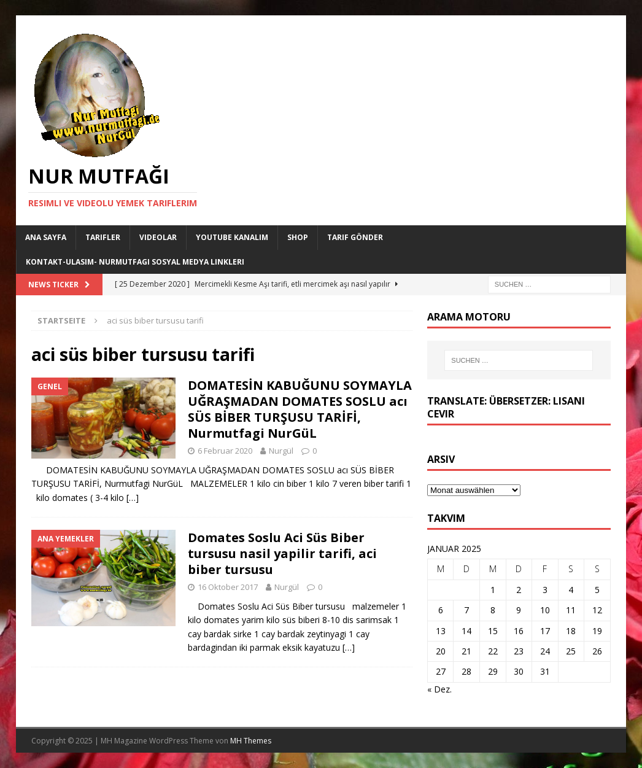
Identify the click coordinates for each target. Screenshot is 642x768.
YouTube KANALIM (232, 237)
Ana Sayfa (45, 237)
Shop (297, 237)
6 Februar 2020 (225, 450)
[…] (132, 497)
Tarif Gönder (355, 237)
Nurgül (281, 450)
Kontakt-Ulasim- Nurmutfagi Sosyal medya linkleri (135, 262)
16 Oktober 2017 (228, 586)
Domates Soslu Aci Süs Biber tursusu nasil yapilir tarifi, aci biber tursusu (282, 553)
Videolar (158, 237)
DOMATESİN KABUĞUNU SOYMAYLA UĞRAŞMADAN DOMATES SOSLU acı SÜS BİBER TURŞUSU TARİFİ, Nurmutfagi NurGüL (300, 409)
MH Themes (250, 740)
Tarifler (102, 237)
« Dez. (439, 689)
